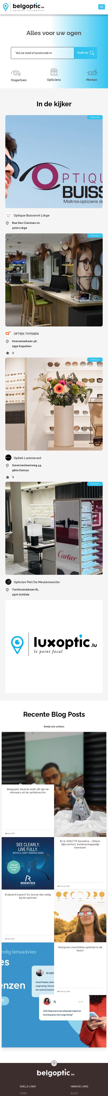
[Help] (85, 53)
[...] (42, 53)
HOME (23, 1093)
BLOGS (74, 1093)
